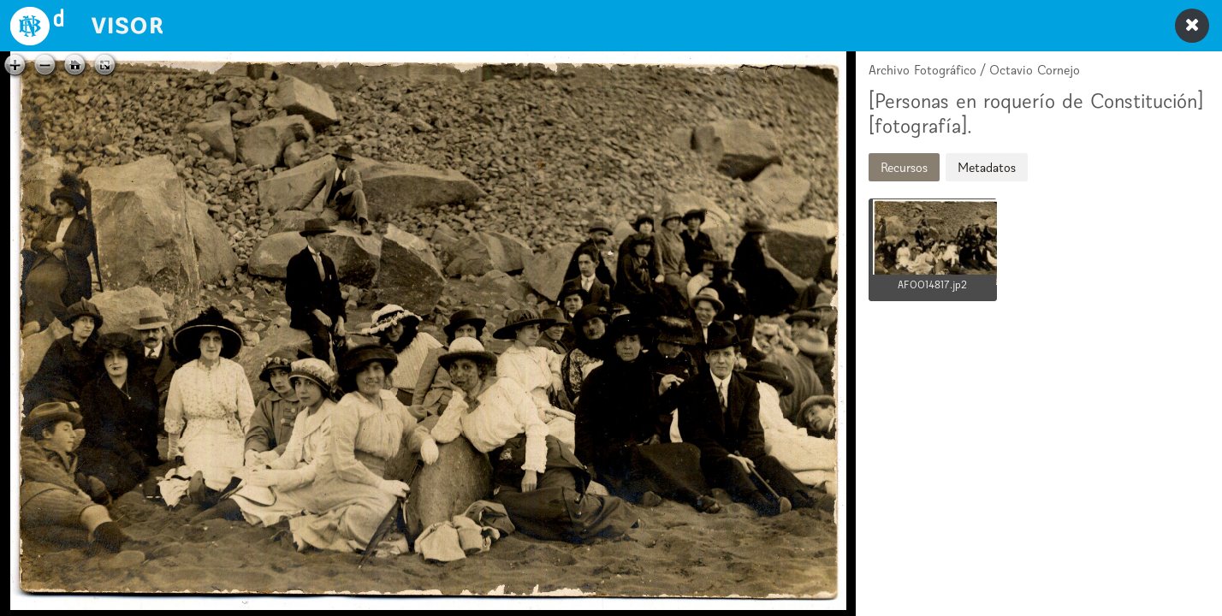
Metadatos (987, 167)
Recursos (904, 167)
